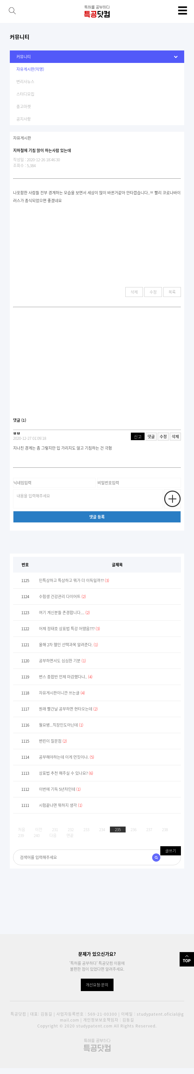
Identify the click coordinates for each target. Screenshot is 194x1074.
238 (165, 829)
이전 (38, 829)
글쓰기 (170, 851)
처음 (21, 829)
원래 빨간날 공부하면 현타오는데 (68, 709)
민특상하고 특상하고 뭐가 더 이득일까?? (74, 580)
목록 (172, 292)
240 (37, 835)
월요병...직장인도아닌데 (61, 725)
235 (118, 829)
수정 (153, 292)
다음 (53, 835)
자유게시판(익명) (30, 69)
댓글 (151, 436)
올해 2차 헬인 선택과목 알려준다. (68, 645)
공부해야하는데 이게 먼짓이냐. (66, 757)
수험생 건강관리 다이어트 (62, 596)
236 (133, 829)
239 (21, 835)
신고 (138, 436)
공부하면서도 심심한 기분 (62, 661)
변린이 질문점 (53, 741)
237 (149, 829)
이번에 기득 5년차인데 (60, 789)
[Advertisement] (97, 365)
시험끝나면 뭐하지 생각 (60, 805)
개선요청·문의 (97, 985)
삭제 (134, 292)
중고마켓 (23, 106)
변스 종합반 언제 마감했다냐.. (66, 677)
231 (55, 829)
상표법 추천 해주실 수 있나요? (66, 773)
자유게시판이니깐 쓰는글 (62, 693)
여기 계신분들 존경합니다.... (64, 612)
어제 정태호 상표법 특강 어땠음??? (69, 629)
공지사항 (23, 119)
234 (102, 829)
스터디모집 (25, 94)
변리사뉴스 (25, 82)
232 (71, 829)
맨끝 (70, 835)
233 (86, 829)
